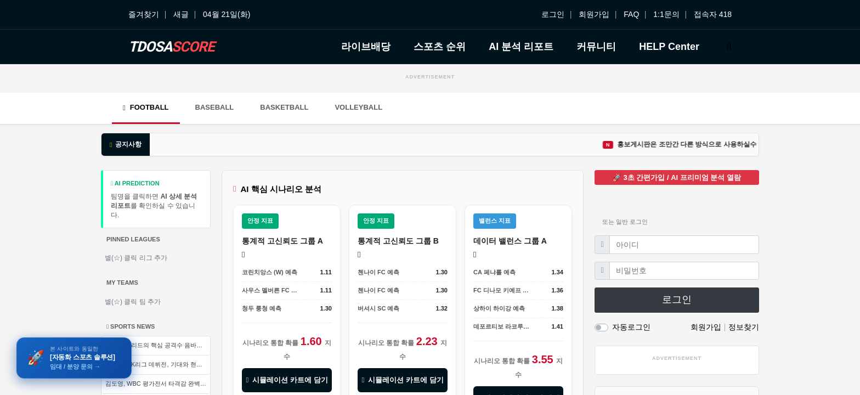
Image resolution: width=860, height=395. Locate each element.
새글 (181, 14)
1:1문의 (666, 14)
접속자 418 (713, 14)
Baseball (214, 107)
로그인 (552, 14)
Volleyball (358, 107)
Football (146, 107)
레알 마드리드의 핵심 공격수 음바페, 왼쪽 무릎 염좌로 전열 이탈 (157, 345)
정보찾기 (743, 327)
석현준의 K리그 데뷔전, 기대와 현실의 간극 (157, 364)
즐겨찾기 (143, 14)
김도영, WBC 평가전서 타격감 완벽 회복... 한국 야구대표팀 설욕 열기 (157, 383)
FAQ (631, 14)
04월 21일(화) (226, 14)
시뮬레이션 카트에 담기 (286, 380)
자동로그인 (631, 327)
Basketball (284, 107)
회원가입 (594, 14)
